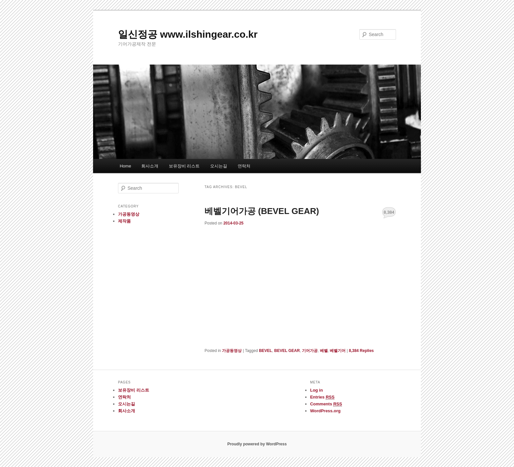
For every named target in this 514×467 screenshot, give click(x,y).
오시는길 (218, 166)
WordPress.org (325, 410)
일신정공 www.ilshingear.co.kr (188, 34)
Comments (326, 404)
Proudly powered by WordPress (257, 444)
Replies (361, 350)
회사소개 (149, 166)
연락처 (244, 166)
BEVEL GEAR (287, 350)
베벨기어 (338, 350)
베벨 (324, 350)
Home (125, 166)
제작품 (124, 221)
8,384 (389, 212)
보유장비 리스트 (184, 166)
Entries (322, 397)
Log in (316, 390)
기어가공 (310, 350)
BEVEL (265, 350)
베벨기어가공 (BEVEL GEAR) (262, 211)
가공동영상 (232, 350)
